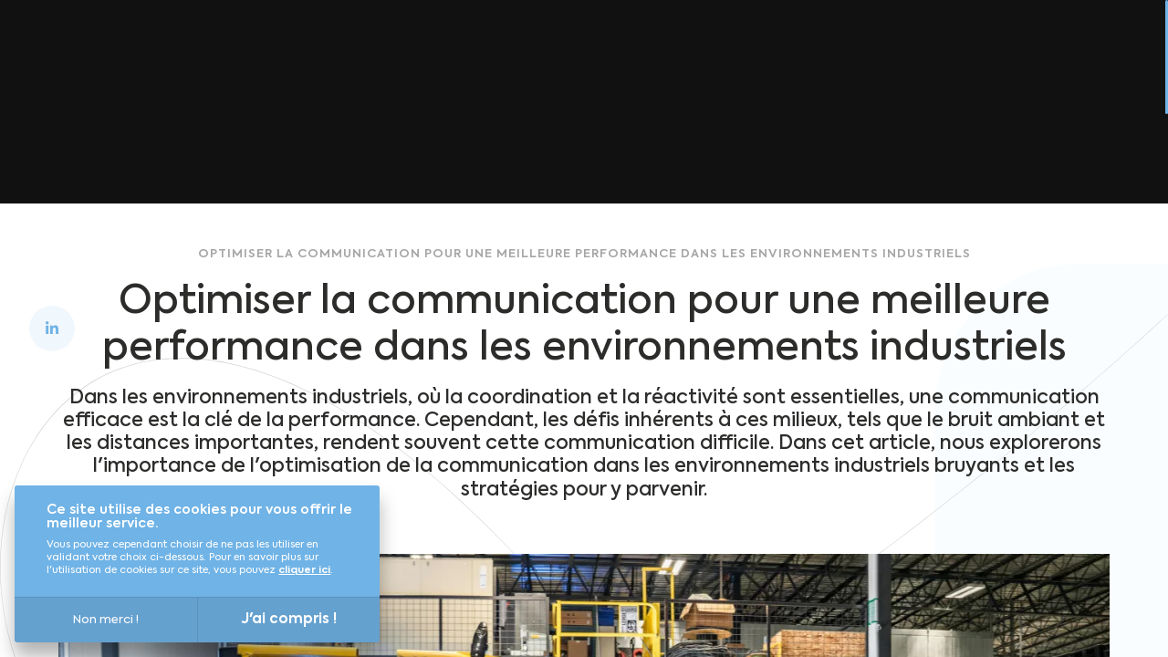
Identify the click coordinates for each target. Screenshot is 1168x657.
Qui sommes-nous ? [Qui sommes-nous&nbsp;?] (633, 47)
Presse (982, 47)
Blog (909, 47)
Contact (1073, 47)
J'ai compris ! (289, 619)
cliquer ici (304, 571)
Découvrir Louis (356, 47)
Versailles (486, 47)
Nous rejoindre (802, 47)
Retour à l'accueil (555, 187)
